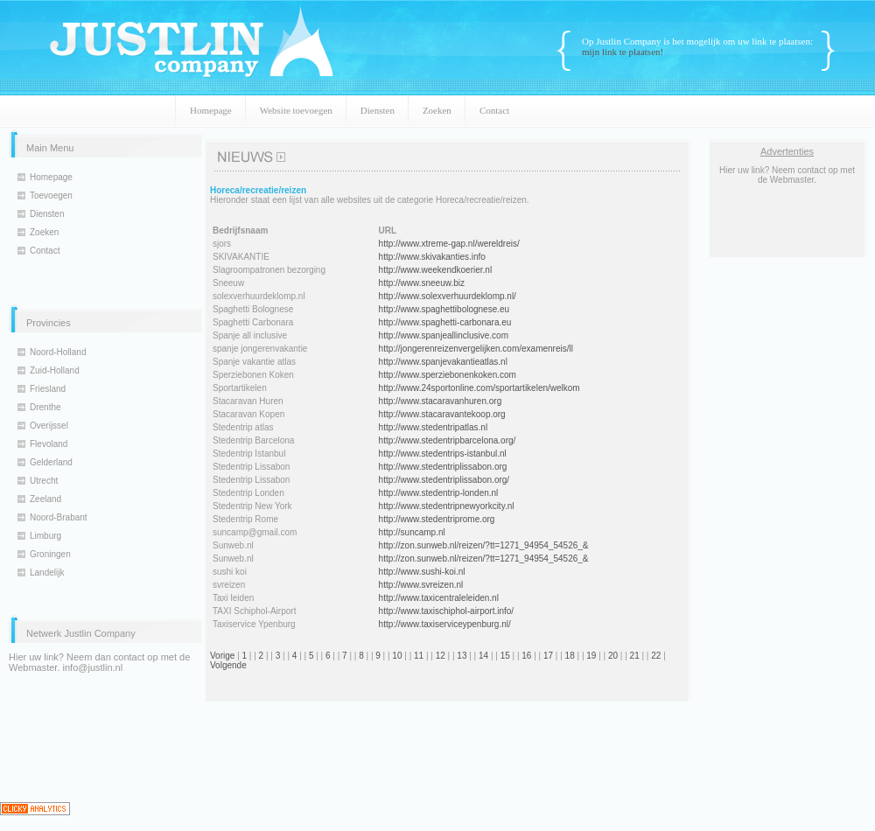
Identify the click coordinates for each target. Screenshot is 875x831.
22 (656, 655)
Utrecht (44, 480)
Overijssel (49, 425)
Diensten (377, 110)
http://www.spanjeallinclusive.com (443, 335)
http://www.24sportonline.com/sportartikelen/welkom (479, 388)
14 (483, 655)
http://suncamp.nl (412, 532)
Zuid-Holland (55, 370)
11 (419, 655)
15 (505, 655)
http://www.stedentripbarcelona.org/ (447, 440)
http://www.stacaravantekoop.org (442, 414)
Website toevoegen (296, 110)
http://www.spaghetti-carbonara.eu (445, 322)
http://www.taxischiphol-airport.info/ (446, 611)
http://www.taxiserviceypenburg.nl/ (445, 624)
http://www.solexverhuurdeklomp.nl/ (447, 296)
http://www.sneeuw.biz (422, 283)
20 (613, 655)
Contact (494, 110)
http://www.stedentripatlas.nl (433, 427)
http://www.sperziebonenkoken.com (447, 375)
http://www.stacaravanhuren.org (440, 401)
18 (570, 655)
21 (635, 655)
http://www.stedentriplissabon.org (443, 466)
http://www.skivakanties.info (432, 257)
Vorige (222, 655)
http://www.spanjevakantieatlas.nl (443, 362)
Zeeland (45, 499)
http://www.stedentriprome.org (437, 519)
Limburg (45, 536)
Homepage (211, 110)
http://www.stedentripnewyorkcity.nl (446, 506)
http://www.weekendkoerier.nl (436, 270)
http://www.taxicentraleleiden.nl (439, 598)
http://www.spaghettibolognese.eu (444, 309)
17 (548, 655)
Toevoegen (51, 195)
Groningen (50, 554)
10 (397, 655)
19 (591, 655)
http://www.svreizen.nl (421, 585)
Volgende (228, 665)
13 (461, 655)
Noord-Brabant (59, 517)
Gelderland (51, 462)
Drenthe (45, 407)
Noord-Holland (58, 352)
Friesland (48, 389)
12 (440, 655)
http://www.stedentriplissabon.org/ (444, 480)
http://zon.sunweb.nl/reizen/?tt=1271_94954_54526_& (484, 545)
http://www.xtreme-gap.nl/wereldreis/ (449, 243)
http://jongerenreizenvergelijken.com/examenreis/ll (476, 348)
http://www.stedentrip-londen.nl (439, 493)
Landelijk (47, 572)
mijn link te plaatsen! (622, 51)
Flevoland (48, 444)
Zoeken (437, 110)
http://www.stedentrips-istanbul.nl (443, 453)
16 (526, 655)
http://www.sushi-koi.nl (422, 571)
